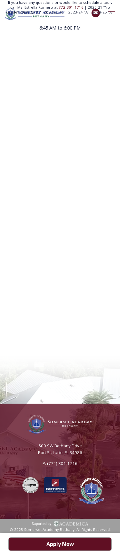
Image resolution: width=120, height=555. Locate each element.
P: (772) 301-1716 (60, 463)
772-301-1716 (71, 7)
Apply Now (60, 544)
